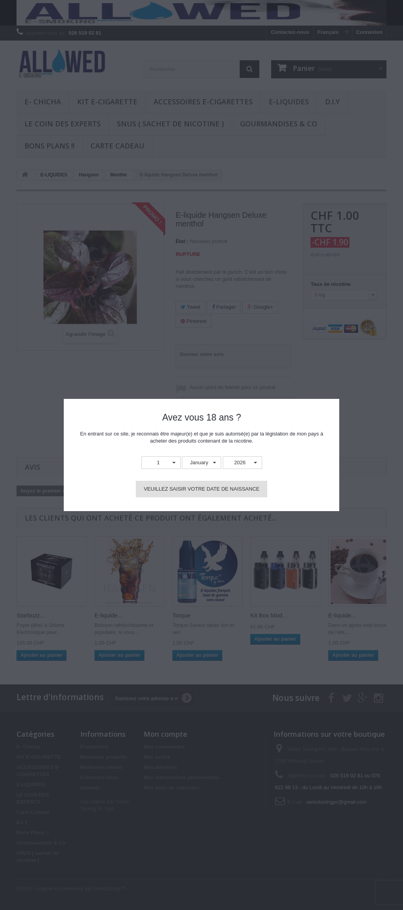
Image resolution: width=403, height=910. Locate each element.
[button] (161, 462)
